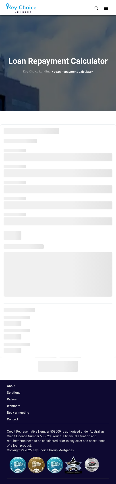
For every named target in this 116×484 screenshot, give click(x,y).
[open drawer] (106, 8)
